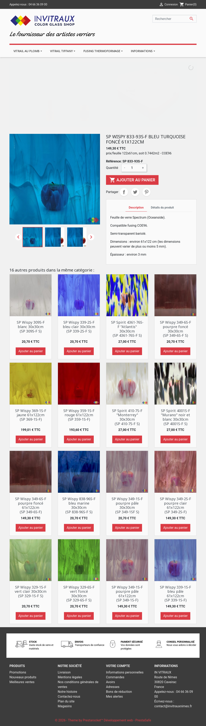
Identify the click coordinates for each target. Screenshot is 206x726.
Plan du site (66, 701)
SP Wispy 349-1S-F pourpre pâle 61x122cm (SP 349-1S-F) (127, 594)
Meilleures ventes (21, 682)
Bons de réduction (119, 692)
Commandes (115, 677)
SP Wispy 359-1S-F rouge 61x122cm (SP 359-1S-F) (79, 415)
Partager (124, 192)
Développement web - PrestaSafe (127, 720)
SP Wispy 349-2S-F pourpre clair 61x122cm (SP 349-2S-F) (175, 505)
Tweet (135, 192)
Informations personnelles (124, 672)
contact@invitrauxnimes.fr (173, 706)
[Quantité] (134, 168)
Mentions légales (70, 677)
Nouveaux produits (22, 677)
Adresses (112, 687)
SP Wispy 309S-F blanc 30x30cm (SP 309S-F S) (31, 326)
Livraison (64, 672)
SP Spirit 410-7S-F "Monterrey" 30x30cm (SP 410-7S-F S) (127, 417)
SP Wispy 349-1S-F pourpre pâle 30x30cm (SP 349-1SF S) (127, 505)
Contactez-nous (69, 696)
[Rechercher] (174, 19)
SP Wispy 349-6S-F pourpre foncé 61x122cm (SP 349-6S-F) (30, 505)
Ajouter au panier (132, 180)
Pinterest (146, 192)
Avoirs (110, 682)
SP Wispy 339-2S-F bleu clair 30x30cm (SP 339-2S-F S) (79, 326)
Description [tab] (136, 207)
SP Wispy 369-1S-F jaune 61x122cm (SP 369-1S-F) (30, 415)
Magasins (65, 706)
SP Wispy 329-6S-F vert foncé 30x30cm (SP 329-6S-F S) (79, 594)
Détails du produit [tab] (162, 207)
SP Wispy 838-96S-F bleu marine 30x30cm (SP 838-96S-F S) (79, 505)
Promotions (17, 672)
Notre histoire (67, 692)
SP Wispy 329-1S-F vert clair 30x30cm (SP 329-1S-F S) (30, 591)
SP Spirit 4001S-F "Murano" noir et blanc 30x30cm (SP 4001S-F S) (175, 417)
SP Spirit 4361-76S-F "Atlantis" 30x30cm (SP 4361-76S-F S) (127, 329)
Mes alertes (114, 696)
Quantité (112, 168)
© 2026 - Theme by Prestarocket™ (79, 720)
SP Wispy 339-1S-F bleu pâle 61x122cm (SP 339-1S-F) (175, 594)
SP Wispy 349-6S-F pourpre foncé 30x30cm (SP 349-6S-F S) (175, 329)
